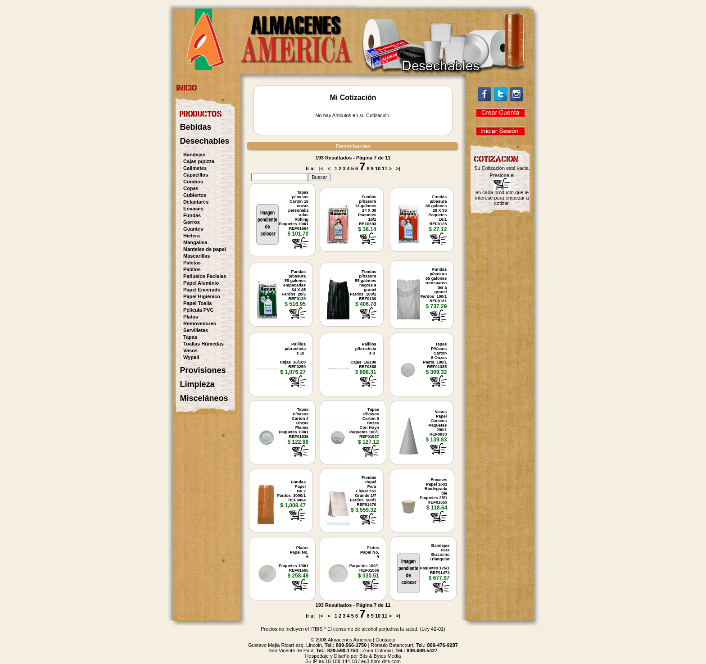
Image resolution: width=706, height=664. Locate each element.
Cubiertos (194, 195)
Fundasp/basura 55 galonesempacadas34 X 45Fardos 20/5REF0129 (294, 285)
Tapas (190, 337)
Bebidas (196, 127)
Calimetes (195, 168)
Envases (193, 208)
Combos (193, 181)
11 (384, 168)
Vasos (190, 350)
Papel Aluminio (201, 283)
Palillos (192, 269)
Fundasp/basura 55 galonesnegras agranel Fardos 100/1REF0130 (363, 285)
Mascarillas (196, 256)
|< (321, 168)
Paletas (192, 262)
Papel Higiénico (201, 296)
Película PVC (198, 310)
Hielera (191, 235)
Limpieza (197, 384)
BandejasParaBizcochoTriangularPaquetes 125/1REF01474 (434, 559)
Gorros (191, 222)
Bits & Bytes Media (380, 656)
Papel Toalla (197, 303)
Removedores (199, 323)
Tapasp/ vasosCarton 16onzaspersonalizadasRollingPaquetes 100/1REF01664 (293, 210)
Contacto (385, 639)
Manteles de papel (204, 249)
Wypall (191, 357)
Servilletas (195, 330)
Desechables (205, 141)
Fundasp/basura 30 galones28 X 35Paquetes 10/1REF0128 (436, 210)
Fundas (192, 215)
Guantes (193, 229)
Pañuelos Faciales (204, 276)
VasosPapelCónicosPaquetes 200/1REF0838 (438, 423)
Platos (190, 316)
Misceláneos (204, 398)
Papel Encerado (202, 289)
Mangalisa (195, 242)
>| (398, 168)
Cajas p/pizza (198, 161)
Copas (191, 188)
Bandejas (194, 154)
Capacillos (195, 174)
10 (377, 168)
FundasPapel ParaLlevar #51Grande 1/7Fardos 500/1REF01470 (363, 491)
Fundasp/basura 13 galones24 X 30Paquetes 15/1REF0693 (365, 210)
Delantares (195, 202)
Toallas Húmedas (203, 343)
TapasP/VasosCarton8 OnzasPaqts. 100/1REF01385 (435, 355)
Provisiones (203, 370)
